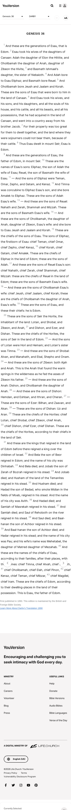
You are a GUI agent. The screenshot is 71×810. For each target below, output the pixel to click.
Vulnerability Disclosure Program (20, 776)
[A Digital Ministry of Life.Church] (35, 744)
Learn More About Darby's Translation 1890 (21, 608)
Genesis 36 (13, 16)
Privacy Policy (10, 773)
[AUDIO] (56, 17)
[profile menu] (62, 6)
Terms (24, 773)
